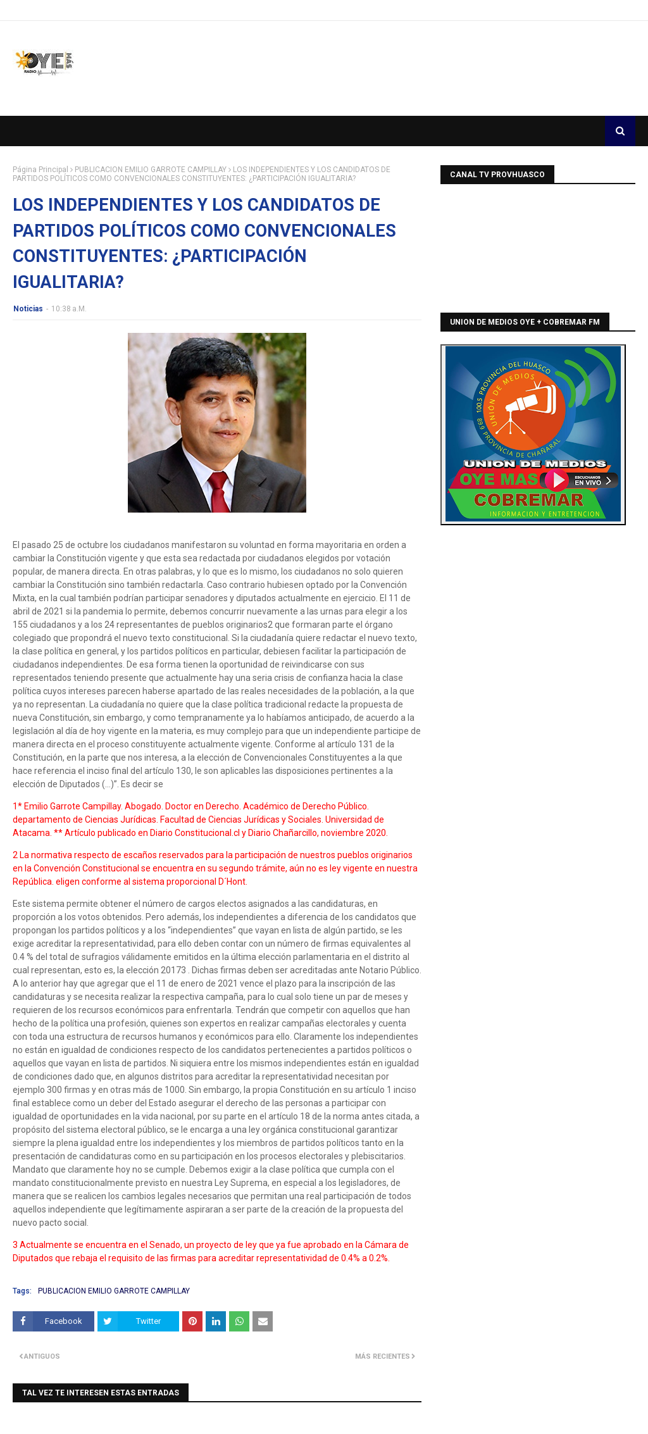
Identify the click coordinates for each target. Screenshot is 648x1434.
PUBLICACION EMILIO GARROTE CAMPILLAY (151, 169)
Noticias (28, 308)
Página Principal (40, 169)
